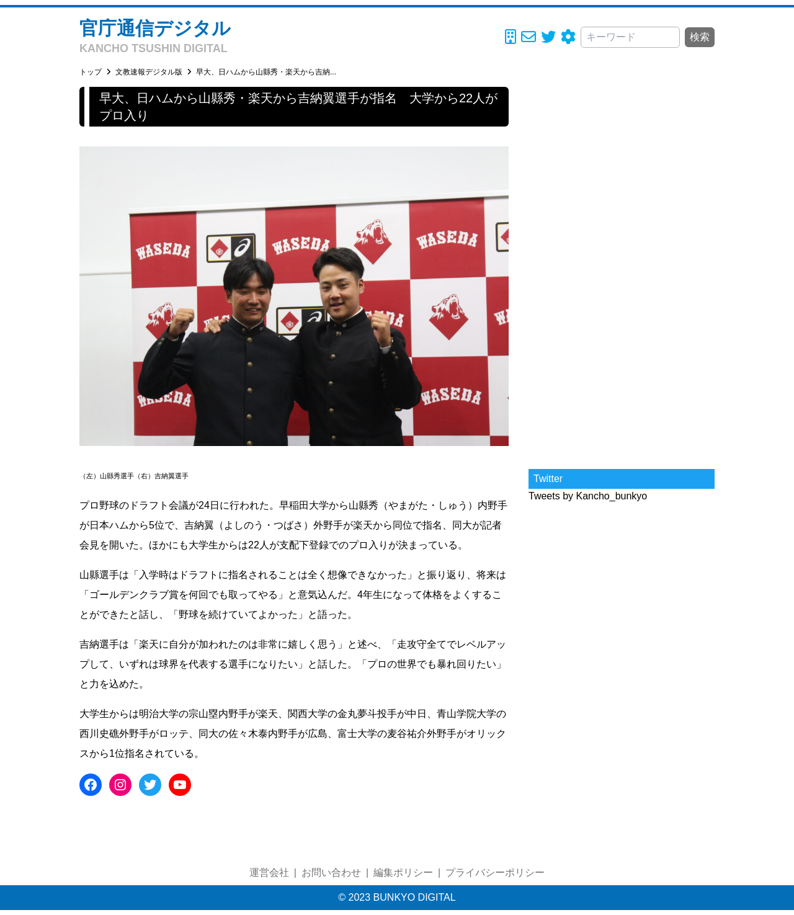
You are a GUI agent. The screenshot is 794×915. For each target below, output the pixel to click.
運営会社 (269, 872)
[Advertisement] (622, 273)
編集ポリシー (403, 872)
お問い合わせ (331, 872)
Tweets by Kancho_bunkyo (588, 496)
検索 (700, 37)
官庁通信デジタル (155, 28)
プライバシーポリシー (495, 872)
